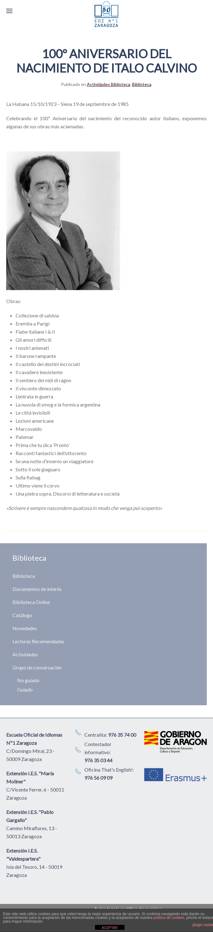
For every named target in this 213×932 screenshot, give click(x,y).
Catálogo (22, 615)
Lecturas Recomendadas (38, 641)
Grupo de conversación (37, 667)
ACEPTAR (109, 928)
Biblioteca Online (31, 602)
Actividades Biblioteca (108, 84)
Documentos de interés (37, 589)
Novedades (24, 628)
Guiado (25, 689)
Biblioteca (141, 84)
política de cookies (169, 917)
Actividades (25, 654)
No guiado (28, 680)
